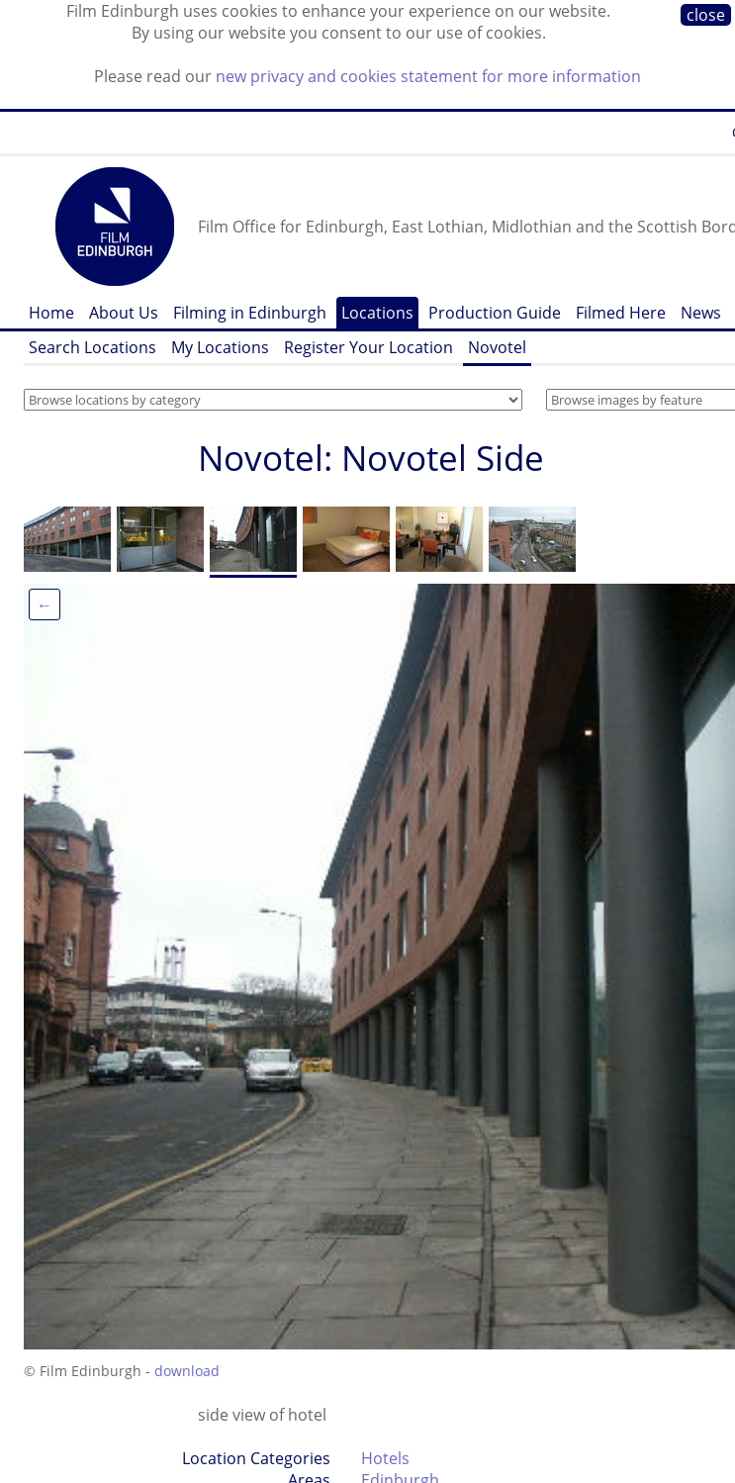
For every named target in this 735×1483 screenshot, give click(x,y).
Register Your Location (368, 347)
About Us (123, 313)
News (701, 313)
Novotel (497, 347)
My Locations (220, 347)
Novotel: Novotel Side (371, 457)
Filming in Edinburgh (249, 313)
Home (51, 313)
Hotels (385, 1458)
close (706, 15)
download (187, 1370)
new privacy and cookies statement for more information (428, 76)
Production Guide (494, 313)
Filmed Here (621, 313)
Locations (377, 313)
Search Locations (92, 347)
